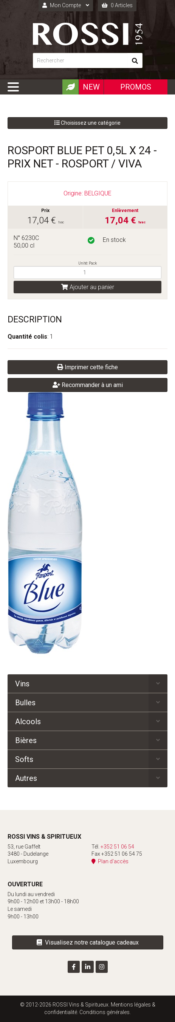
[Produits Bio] (70, 86)
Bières (26, 740)
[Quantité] (87, 272)
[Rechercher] (80, 60)
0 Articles (117, 5)
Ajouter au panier (87, 287)
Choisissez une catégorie (87, 123)
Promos (135, 86)
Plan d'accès (110, 861)
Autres (26, 778)
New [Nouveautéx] (91, 86)
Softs (24, 759)
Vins (22, 683)
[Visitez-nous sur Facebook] (74, 967)
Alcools (28, 721)
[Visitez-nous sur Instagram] (102, 967)
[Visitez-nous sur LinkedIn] (88, 967)
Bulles (25, 702)
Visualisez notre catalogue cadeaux (88, 942)
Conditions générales (104, 1012)
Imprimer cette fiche (87, 367)
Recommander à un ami (88, 385)
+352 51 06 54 (117, 847)
